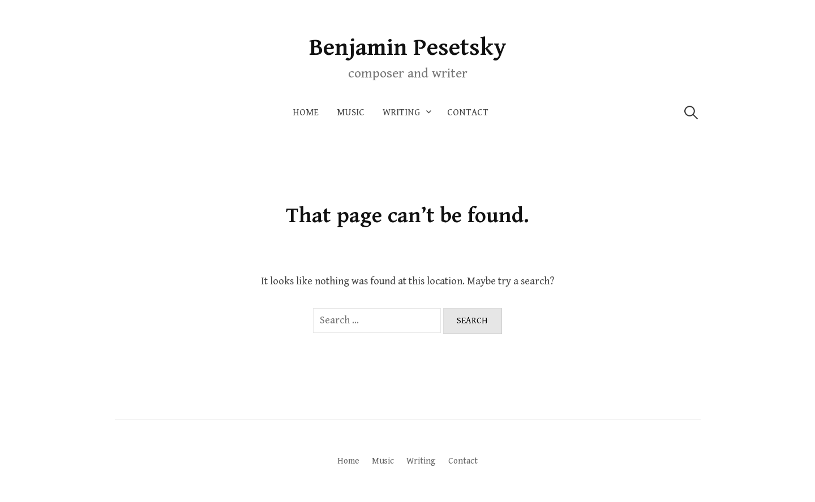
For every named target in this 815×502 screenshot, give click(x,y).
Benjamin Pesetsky (408, 48)
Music (350, 112)
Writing (401, 112)
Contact (467, 112)
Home (306, 112)
